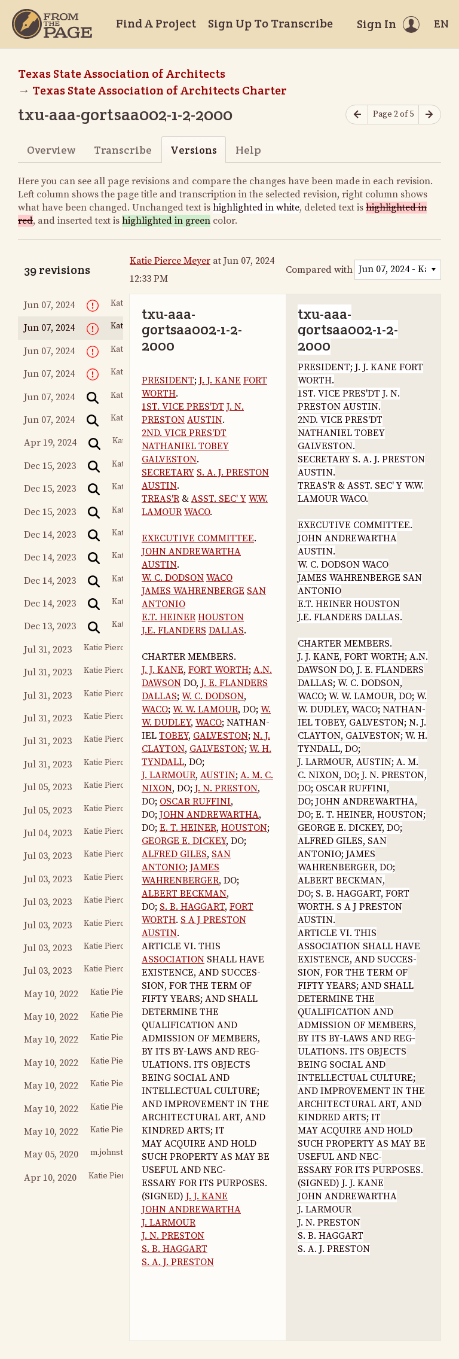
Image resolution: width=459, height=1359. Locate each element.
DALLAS (226, 630)
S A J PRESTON (213, 920)
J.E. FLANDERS (174, 630)
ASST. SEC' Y (218, 499)
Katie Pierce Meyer (170, 261)
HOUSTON (221, 617)
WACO (197, 512)
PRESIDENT (168, 380)
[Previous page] (356, 114)
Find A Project (156, 23)
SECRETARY (168, 473)
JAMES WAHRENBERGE (193, 591)
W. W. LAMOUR (205, 709)
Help (248, 150)
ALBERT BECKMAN (184, 894)
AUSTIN (204, 420)
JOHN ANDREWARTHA (191, 551)
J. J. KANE (220, 380)
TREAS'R (160, 499)
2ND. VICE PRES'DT (184, 433)
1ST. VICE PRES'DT (183, 407)
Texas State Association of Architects (121, 73)
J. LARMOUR (168, 775)
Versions (193, 150)
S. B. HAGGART (192, 907)
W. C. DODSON (173, 578)
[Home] (52, 24)
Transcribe (123, 150)
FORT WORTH (218, 670)
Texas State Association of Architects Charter (159, 90)
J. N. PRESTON (226, 788)
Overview (51, 150)
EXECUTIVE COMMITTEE (198, 538)
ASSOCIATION (173, 959)
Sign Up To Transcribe (270, 23)
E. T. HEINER (188, 828)
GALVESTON (169, 459)
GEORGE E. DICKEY (184, 841)
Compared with (319, 270)
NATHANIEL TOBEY (185, 446)
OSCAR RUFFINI (195, 802)
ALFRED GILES (174, 854)
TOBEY (173, 736)
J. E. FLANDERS (234, 683)
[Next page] (429, 114)
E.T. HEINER (168, 617)
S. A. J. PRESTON (233, 473)
